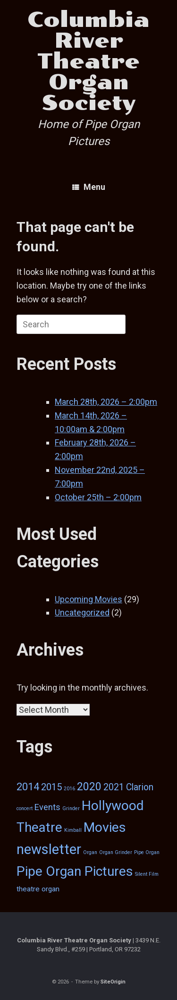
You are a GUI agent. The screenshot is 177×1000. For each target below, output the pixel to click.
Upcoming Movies (88, 599)
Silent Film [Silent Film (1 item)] (147, 874)
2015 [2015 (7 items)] (51, 787)
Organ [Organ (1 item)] (90, 852)
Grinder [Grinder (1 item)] (71, 808)
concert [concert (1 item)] (25, 808)
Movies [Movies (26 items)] (105, 827)
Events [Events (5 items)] (47, 807)
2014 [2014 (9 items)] (28, 787)
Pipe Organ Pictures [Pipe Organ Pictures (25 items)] (75, 871)
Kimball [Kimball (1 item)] (73, 830)
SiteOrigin (113, 981)
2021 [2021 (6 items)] (113, 787)
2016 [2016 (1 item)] (69, 789)
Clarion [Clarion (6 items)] (139, 787)
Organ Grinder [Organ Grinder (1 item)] (115, 852)
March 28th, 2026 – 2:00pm (106, 402)
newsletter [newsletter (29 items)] (49, 849)
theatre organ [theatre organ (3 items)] (38, 889)
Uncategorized (82, 612)
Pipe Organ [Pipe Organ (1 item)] (147, 852)
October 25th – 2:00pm (98, 497)
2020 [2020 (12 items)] (89, 786)
